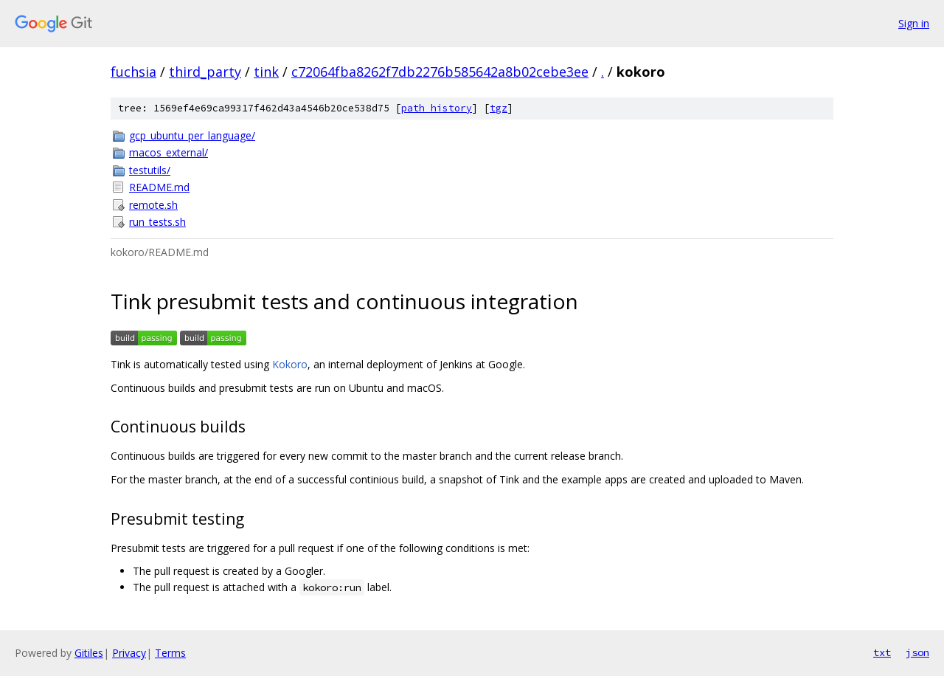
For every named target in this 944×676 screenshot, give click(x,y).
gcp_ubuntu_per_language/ (192, 135)
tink (266, 71)
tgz (498, 108)
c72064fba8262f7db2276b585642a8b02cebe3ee (440, 71)
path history (436, 108)
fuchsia (133, 71)
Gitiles (88, 653)
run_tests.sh (157, 222)
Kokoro (290, 364)
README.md (159, 187)
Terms (170, 653)
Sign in (913, 23)
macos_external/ (168, 152)
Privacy (129, 653)
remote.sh (153, 205)
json (917, 652)
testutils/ (149, 170)
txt (882, 652)
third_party (205, 71)
